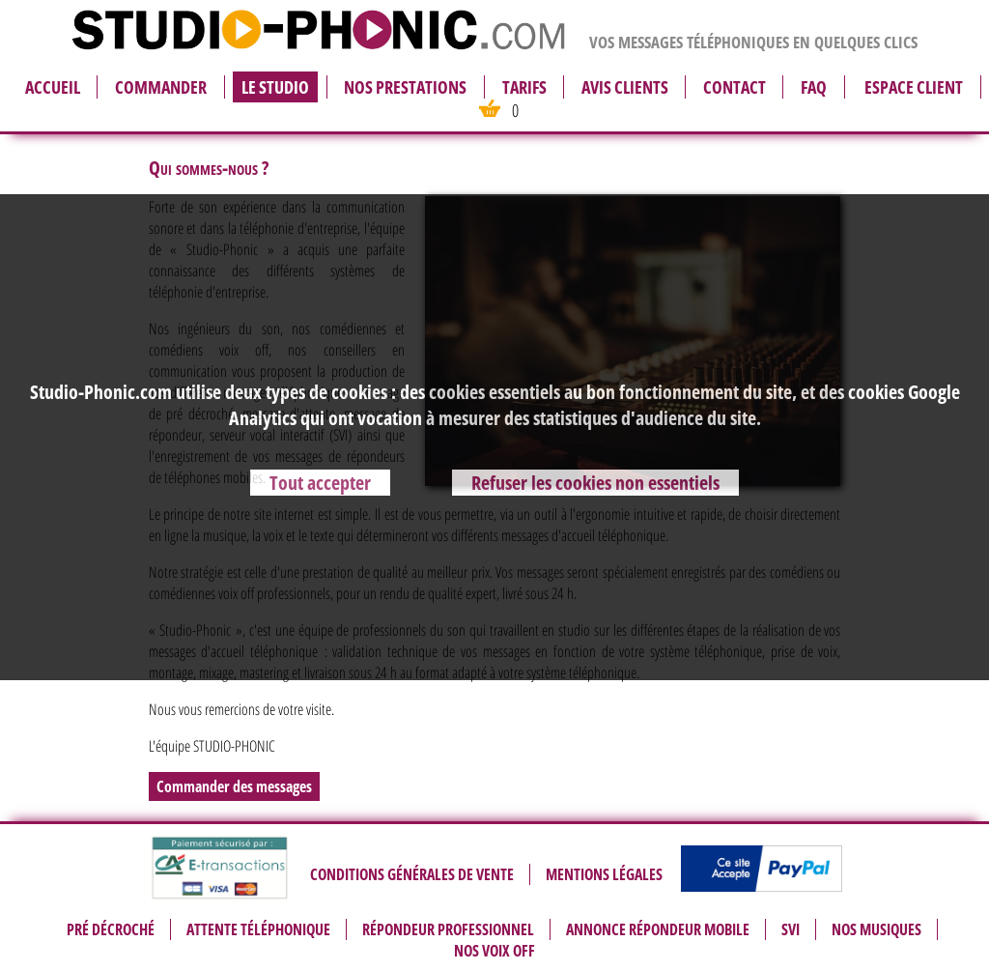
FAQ (814, 87)
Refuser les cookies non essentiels (595, 483)
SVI (790, 929)
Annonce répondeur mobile (657, 929)
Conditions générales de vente (412, 874)
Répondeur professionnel (448, 929)
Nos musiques (876, 929)
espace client (913, 87)
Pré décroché (111, 929)
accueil (52, 87)
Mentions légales (604, 874)
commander (161, 87)
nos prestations (405, 87)
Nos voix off (494, 950)
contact (734, 87)
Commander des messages (234, 786)
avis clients (624, 87)
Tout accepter (320, 483)
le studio (275, 87)
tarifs (524, 87)
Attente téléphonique (258, 929)
